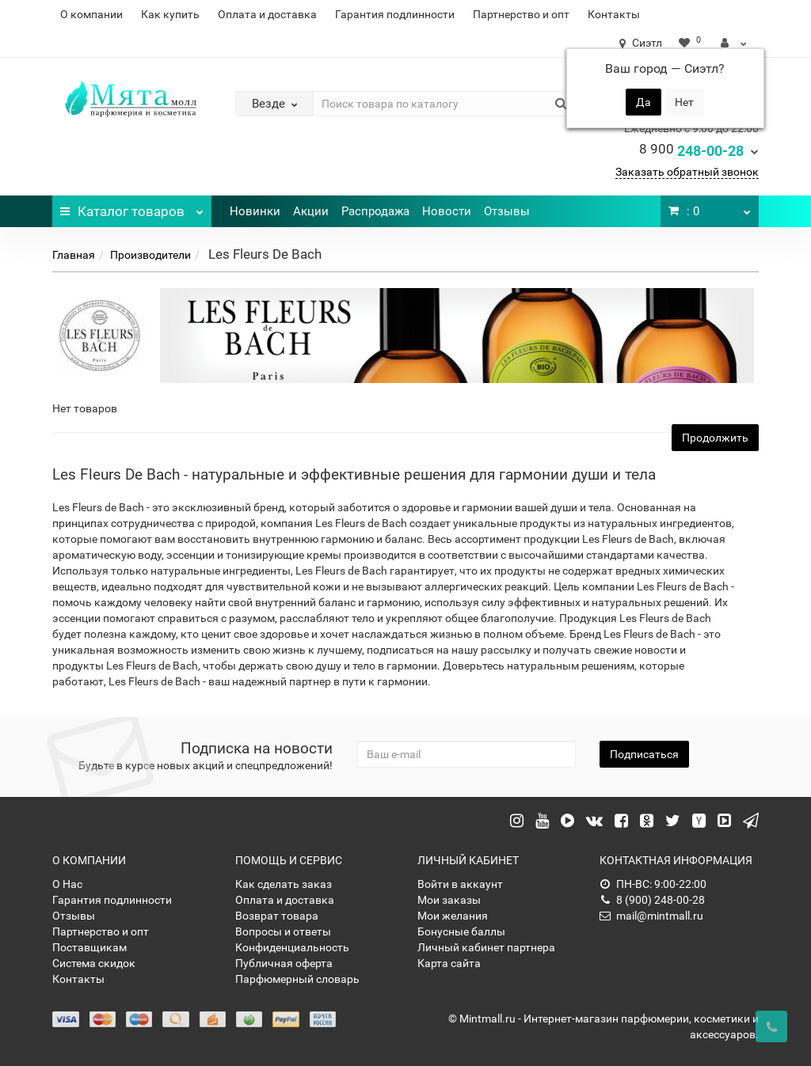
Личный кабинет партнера (486, 947)
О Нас (67, 884)
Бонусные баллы (461, 931)
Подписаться (644, 754)
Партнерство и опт (521, 14)
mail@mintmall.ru (651, 915)
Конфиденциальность (292, 947)
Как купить (170, 14)
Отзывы (507, 211)
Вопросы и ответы (283, 931)
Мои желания (452, 915)
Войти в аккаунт (460, 884)
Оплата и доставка (267, 14)
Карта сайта (449, 963)
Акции (311, 211)
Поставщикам (89, 947)
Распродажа (375, 211)
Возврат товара (276, 915)
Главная (73, 254)
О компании (91, 14)
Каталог (131, 207)
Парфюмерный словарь (297, 979)
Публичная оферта (284, 963)
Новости (446, 211)
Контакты (614, 14)
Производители (150, 254)
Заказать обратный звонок (687, 171)
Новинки (255, 211)
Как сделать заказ (283, 884)
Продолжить (715, 437)
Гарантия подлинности (395, 14)
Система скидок (93, 963)
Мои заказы (449, 899)
